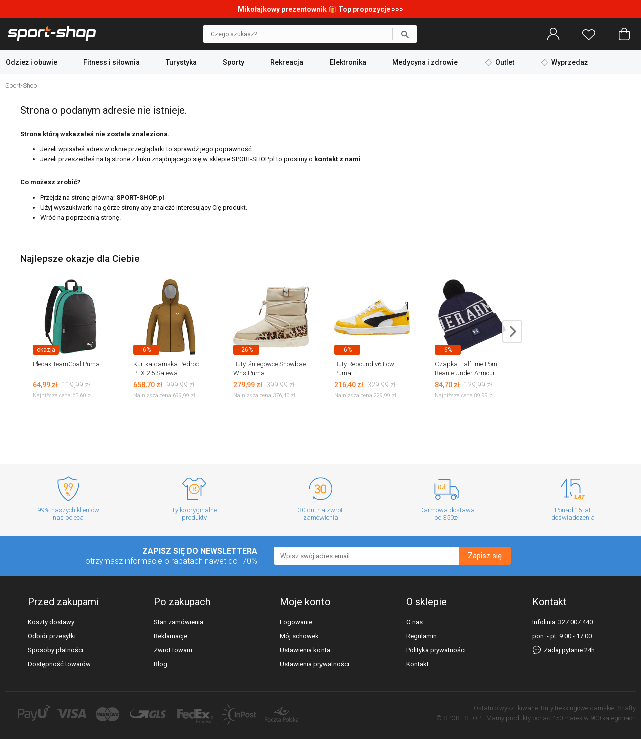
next (512, 331)
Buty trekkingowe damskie (577, 708)
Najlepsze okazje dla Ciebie (80, 258)
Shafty (626, 708)
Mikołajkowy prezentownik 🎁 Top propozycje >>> (321, 9)
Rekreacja (286, 62)
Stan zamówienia (178, 622)
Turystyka (181, 62)
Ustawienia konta (305, 650)
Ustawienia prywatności (314, 664)
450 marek (567, 718)
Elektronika (348, 62)
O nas (414, 622)
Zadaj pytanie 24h (563, 650)
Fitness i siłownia (111, 62)
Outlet (500, 62)
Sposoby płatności (55, 650)
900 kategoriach (613, 718)
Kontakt (417, 664)
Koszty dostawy (51, 622)
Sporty (233, 62)
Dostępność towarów (59, 664)
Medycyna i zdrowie (425, 62)
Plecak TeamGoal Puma (66, 364)
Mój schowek (299, 636)
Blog (160, 664)
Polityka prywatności (436, 650)
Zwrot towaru (173, 650)
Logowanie (296, 622)
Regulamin (421, 636)
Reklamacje (170, 636)
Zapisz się (485, 555)
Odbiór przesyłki (52, 636)
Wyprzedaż (564, 62)
